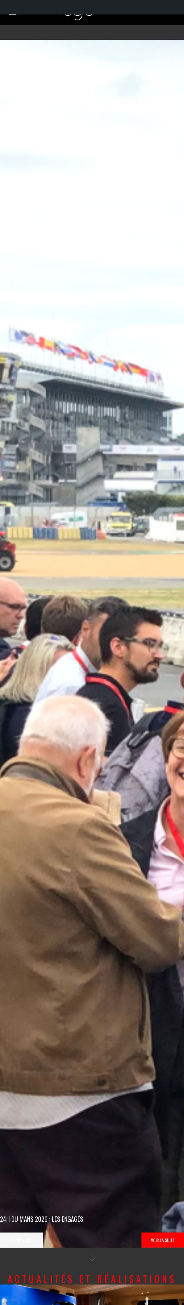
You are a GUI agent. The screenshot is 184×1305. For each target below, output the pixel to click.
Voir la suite (163, 1240)
